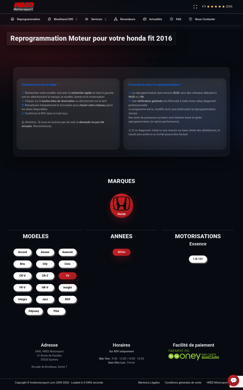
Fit (67, 275)
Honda (121, 205)
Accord (22, 252)
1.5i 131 (198, 259)
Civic (68, 264)
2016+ (121, 252)
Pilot (56, 311)
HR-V (45, 287)
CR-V (22, 275)
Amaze (45, 252)
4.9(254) (217, 7)
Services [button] (95, 19)
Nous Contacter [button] (202, 19)
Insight (67, 287)
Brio (22, 264)
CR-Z (45, 275)
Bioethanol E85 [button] (62, 19)
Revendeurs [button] (124, 19)
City (45, 264)
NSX (67, 299)
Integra (22, 299)
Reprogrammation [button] (25, 19)
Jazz (45, 299)
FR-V (23, 287)
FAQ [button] (175, 19)
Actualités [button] (152, 19)
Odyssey (34, 311)
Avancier (67, 252)
